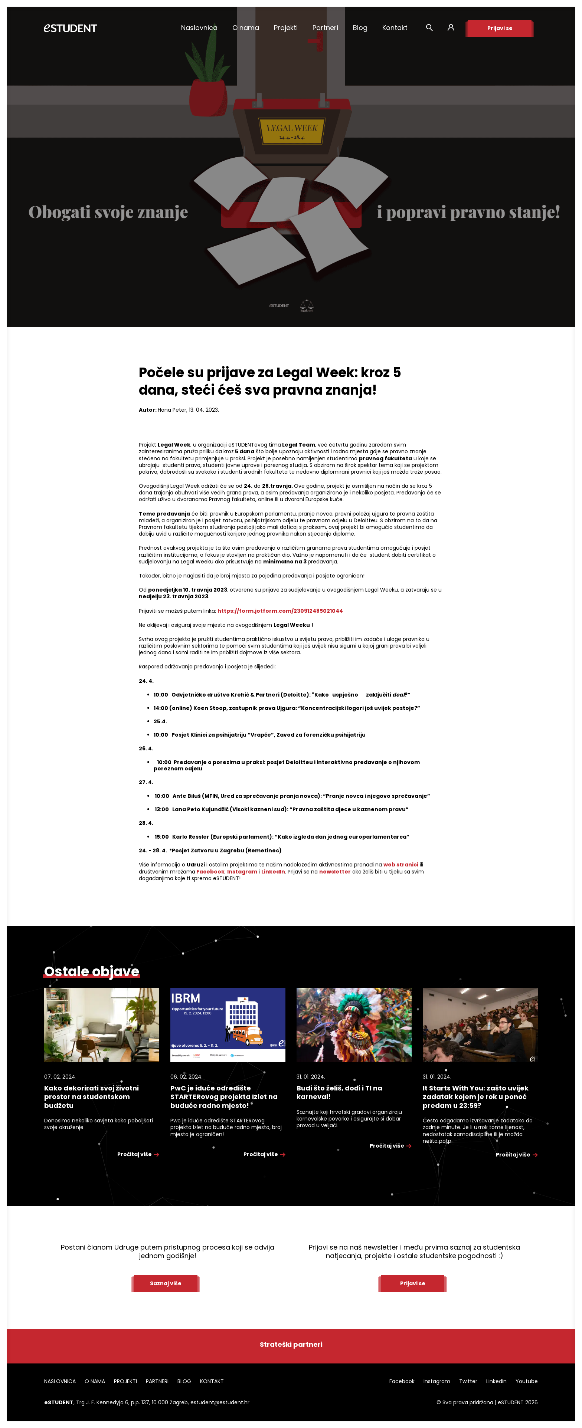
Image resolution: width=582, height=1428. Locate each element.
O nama (245, 27)
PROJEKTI (125, 1381)
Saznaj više (166, 1283)
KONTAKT (212, 1381)
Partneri (325, 27)
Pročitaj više (138, 1154)
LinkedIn (496, 1381)
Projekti (286, 27)
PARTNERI (157, 1381)
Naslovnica (199, 27)
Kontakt (395, 27)
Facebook (402, 1381)
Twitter (468, 1381)
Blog (360, 27)
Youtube (527, 1381)
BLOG (184, 1381)
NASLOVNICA (60, 1381)
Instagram (437, 1381)
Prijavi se (500, 28)
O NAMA (95, 1381)
